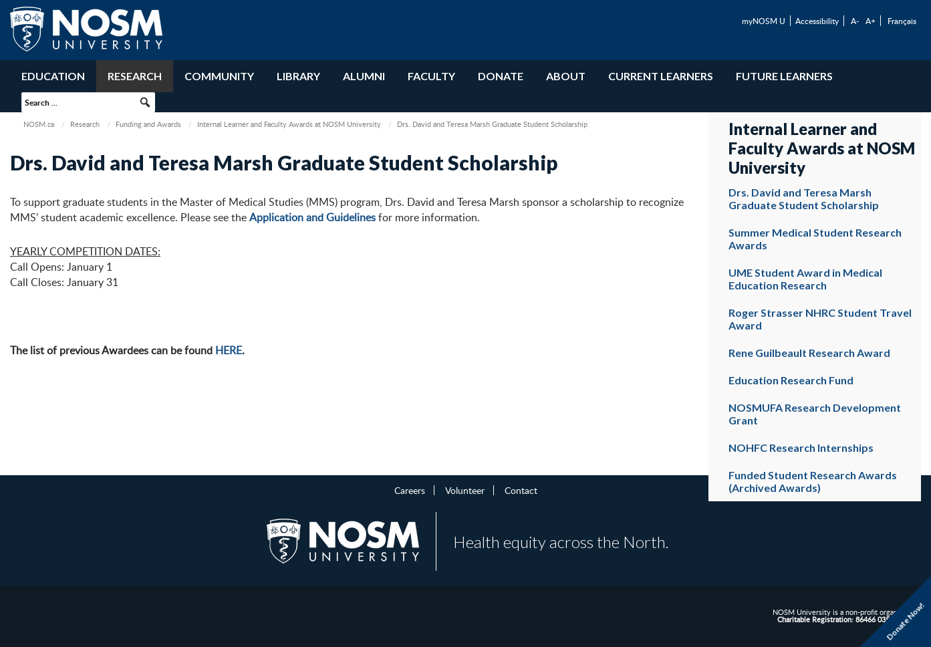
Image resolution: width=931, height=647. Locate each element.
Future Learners (784, 76)
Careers (409, 490)
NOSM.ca (38, 124)
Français (902, 20)
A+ (871, 20)
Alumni (364, 76)
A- (855, 20)
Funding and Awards (148, 124)
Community (219, 76)
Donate (500, 76)
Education (53, 76)
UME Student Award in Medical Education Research (805, 278)
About (565, 76)
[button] (145, 102)
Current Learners (660, 76)
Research (135, 76)
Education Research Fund (790, 380)
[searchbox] (88, 102)
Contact (521, 490)
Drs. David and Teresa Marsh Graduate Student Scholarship (803, 198)
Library (298, 76)
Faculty (431, 76)
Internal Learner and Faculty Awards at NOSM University (289, 124)
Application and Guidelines (312, 217)
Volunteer (465, 490)
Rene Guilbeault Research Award (809, 352)
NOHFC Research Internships (801, 447)
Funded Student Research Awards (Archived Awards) (812, 481)
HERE (228, 350)
